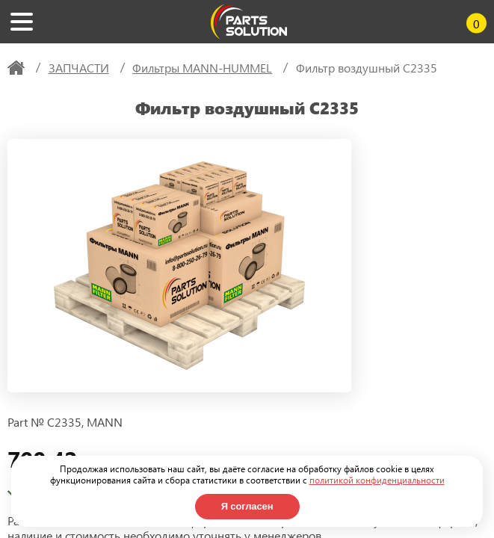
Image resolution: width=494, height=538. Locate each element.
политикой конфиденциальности (377, 480)
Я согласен (247, 506)
